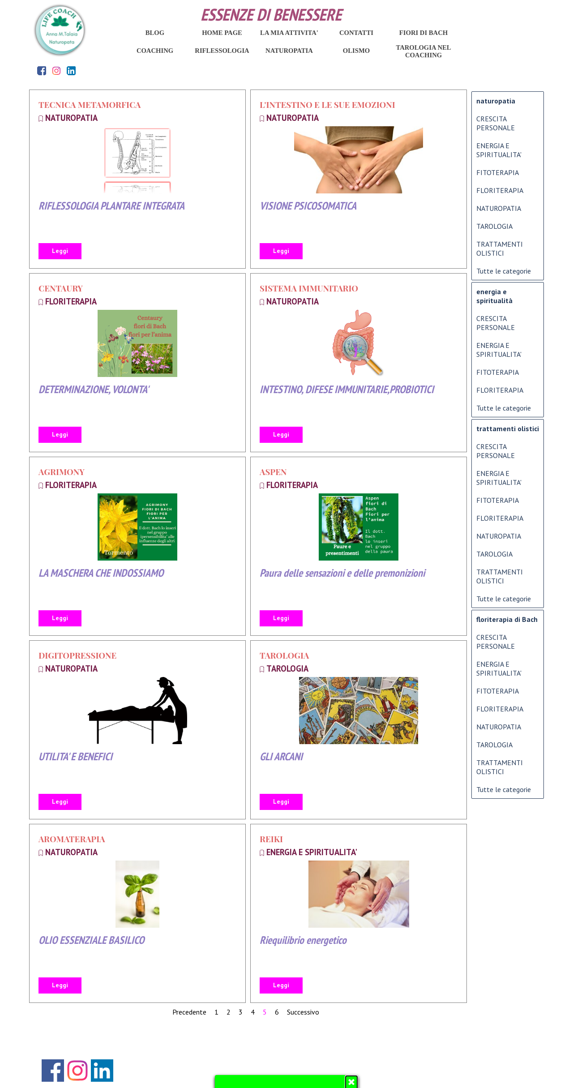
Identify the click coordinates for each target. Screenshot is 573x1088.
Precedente (189, 1011)
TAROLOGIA (284, 655)
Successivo (303, 1011)
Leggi (60, 251)
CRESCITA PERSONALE (495, 123)
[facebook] (41, 70)
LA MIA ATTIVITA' (289, 32)
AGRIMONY (61, 471)
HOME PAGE (222, 32)
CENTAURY (60, 288)
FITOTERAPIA (497, 172)
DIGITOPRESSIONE (77, 655)
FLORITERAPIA (71, 301)
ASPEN (273, 471)
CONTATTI (356, 32)
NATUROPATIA (71, 117)
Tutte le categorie (503, 270)
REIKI (271, 838)
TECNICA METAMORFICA (89, 104)
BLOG (154, 32)
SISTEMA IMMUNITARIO (309, 288)
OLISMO (356, 50)
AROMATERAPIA (71, 838)
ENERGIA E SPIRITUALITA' (311, 852)
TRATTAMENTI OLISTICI (499, 248)
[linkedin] (71, 70)
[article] (137, 179)
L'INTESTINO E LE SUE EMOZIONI (327, 104)
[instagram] (56, 70)
